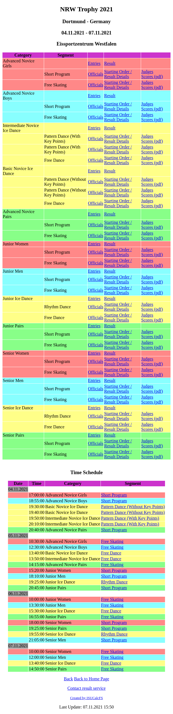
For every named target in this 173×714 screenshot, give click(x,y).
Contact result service (86, 688)
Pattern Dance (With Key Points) (130, 518)
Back (68, 678)
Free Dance (111, 553)
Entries (94, 63)
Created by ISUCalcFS (86, 698)
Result (109, 63)
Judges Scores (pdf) (152, 74)
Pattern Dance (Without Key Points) (133, 506)
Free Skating (112, 541)
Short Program (114, 495)
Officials (95, 74)
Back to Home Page (91, 678)
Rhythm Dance (114, 582)
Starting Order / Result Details (118, 74)
